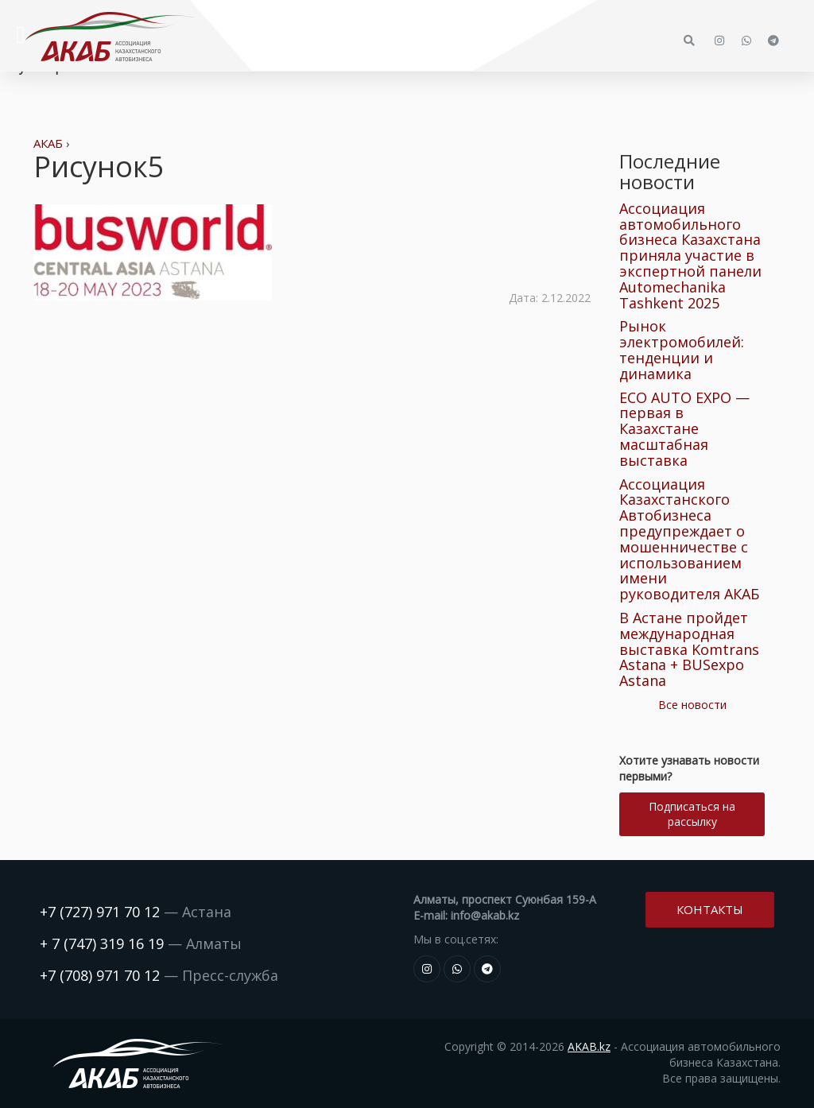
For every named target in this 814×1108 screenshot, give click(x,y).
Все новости (692, 704)
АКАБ (48, 143)
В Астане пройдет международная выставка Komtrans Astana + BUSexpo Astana (689, 649)
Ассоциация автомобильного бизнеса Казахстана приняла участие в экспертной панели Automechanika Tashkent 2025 (690, 255)
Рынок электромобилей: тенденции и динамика (681, 349)
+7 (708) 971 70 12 (100, 975)
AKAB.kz (589, 1046)
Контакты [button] (709, 909)
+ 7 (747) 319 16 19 (102, 943)
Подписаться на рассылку (692, 814)
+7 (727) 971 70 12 (100, 911)
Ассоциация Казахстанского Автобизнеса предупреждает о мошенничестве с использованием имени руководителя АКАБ (689, 539)
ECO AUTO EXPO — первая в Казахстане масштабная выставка (684, 429)
